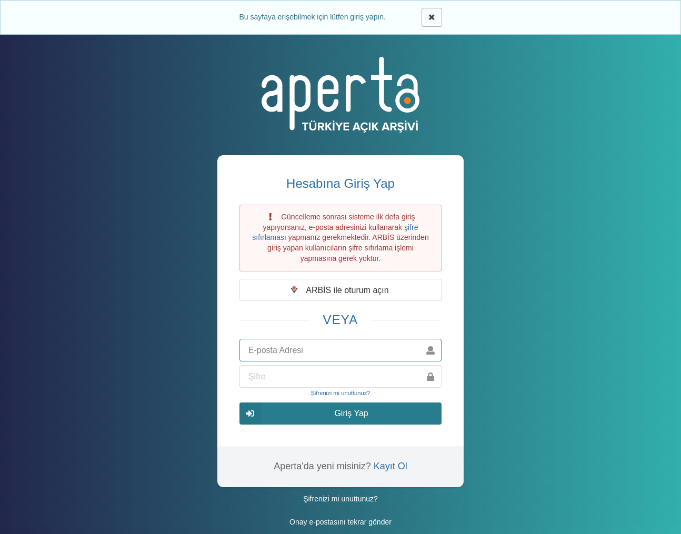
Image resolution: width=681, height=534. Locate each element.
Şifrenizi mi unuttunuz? (340, 393)
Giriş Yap (303, 413)
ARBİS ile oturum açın (340, 290)
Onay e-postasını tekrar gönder (340, 522)
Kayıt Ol (390, 466)
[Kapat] (432, 17)
